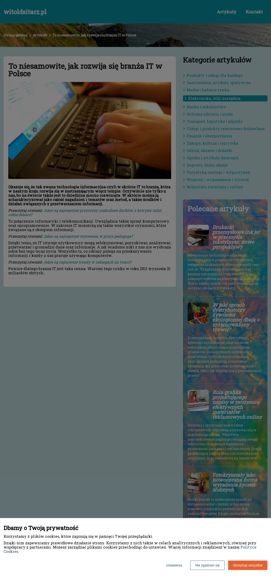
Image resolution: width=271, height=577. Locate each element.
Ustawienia (174, 565)
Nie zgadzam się (207, 565)
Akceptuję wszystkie (248, 565)
